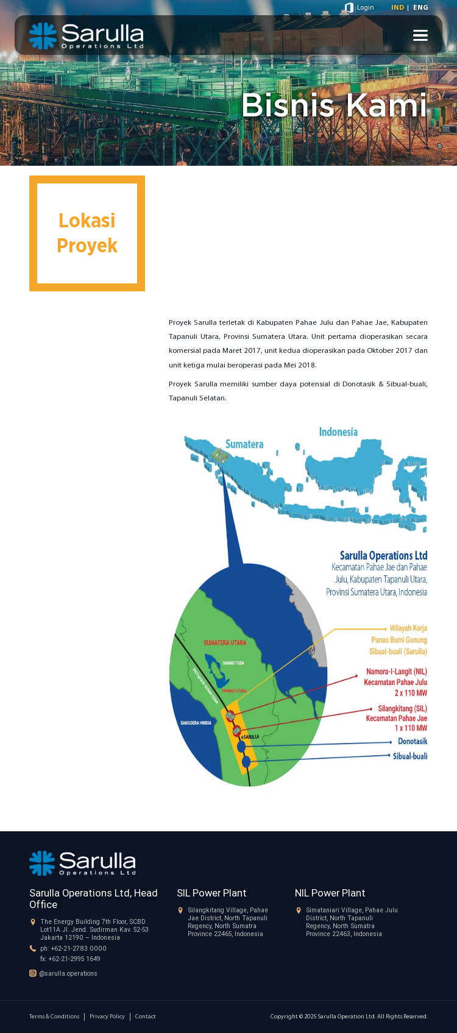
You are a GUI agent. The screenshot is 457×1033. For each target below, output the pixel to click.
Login (365, 8)
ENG (420, 8)
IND (397, 8)
